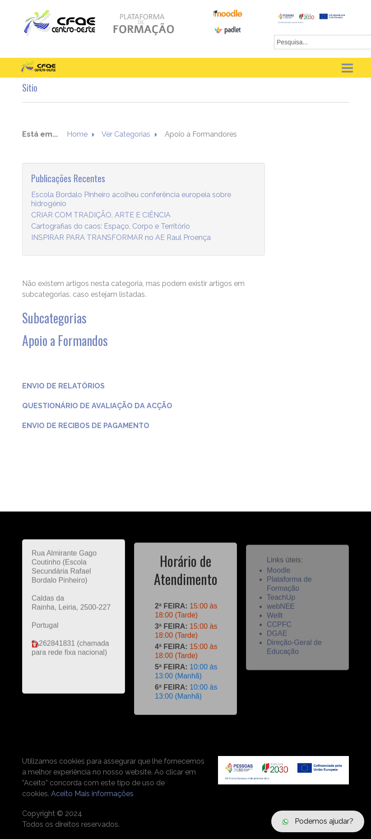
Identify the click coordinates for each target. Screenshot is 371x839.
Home (77, 134)
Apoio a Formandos (65, 340)
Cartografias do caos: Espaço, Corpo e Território (110, 226)
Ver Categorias (126, 134)
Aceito (62, 793)
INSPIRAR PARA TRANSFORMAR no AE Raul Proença (121, 238)
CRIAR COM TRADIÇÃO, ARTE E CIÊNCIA (101, 215)
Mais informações (104, 793)
